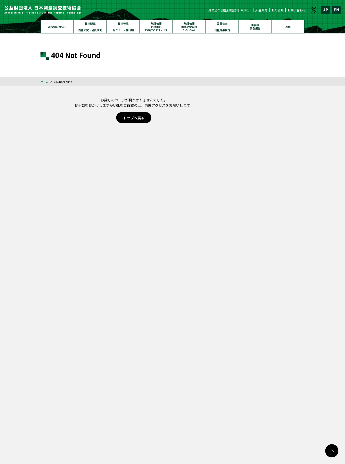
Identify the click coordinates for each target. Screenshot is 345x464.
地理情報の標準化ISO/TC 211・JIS (156, 27)
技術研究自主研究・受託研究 (90, 27)
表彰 (288, 27)
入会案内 (261, 10)
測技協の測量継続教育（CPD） (229, 10)
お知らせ (277, 10)
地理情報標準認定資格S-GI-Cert (189, 27)
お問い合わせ (296, 10)
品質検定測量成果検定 (222, 27)
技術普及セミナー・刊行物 (123, 27)
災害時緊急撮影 (255, 26)
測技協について (57, 27)
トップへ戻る (133, 117)
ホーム (44, 82)
